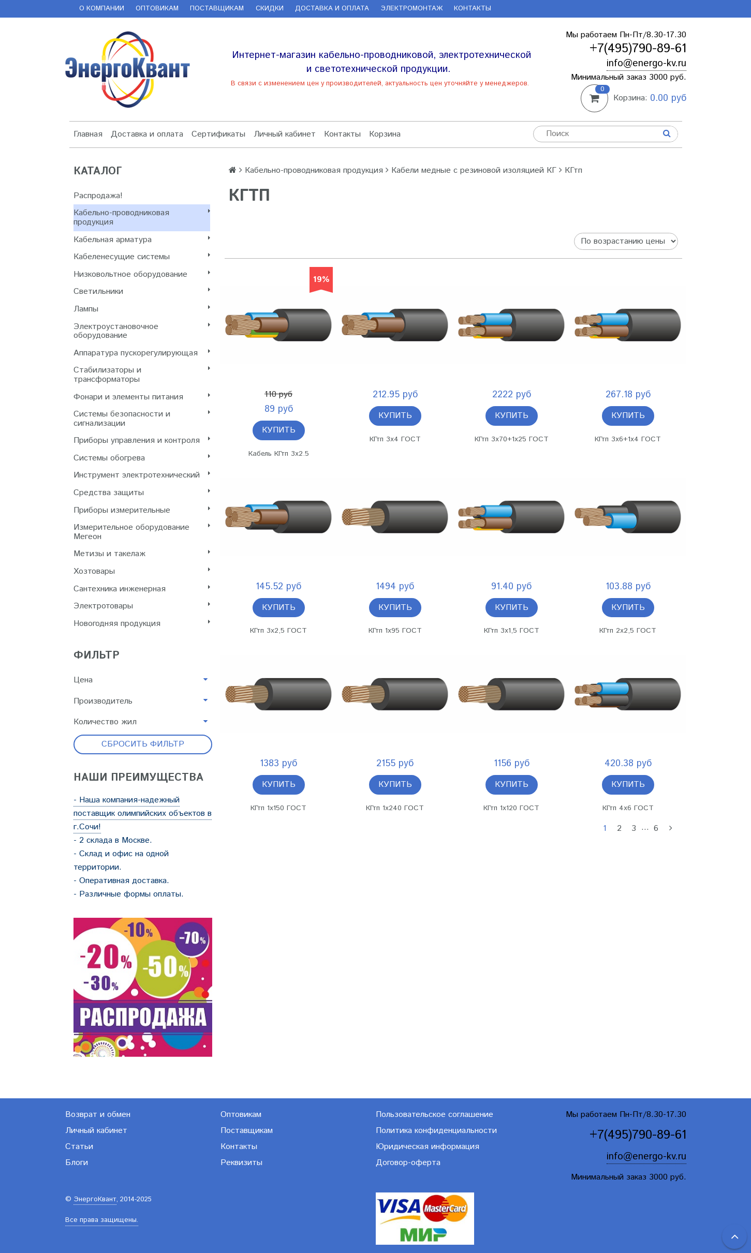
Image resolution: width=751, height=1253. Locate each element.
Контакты (472, 8)
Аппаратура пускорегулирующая (141, 353)
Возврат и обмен (97, 1115)
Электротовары (141, 606)
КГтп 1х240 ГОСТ (395, 808)
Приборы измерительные (141, 510)
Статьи (79, 1147)
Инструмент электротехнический (141, 475)
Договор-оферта (408, 1163)
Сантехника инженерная (141, 589)
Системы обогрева (141, 458)
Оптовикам (157, 8)
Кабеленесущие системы (141, 257)
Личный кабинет (285, 134)
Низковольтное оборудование (141, 274)
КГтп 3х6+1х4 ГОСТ (628, 439)
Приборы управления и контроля (141, 440)
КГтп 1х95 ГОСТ (395, 630)
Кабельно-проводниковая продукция (141, 217)
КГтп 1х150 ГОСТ (278, 808)
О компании (101, 8)
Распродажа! (98, 196)
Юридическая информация (427, 1147)
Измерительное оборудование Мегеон (141, 532)
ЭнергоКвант (94, 1199)
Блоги (76, 1163)
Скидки (270, 8)
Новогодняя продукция (141, 624)
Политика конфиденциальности (436, 1131)
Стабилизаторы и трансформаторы (141, 374)
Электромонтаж (412, 8)
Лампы (141, 309)
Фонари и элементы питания (141, 397)
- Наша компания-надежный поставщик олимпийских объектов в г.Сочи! (142, 813)
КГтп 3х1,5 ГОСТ (511, 630)
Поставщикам (217, 8)
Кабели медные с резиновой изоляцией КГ (473, 170)
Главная (87, 134)
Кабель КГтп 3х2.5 (278, 454)
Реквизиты (241, 1163)
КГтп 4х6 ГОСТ (628, 808)
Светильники (141, 291)
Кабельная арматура (141, 240)
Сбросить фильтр (142, 744)
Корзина (385, 134)
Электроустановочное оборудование (141, 331)
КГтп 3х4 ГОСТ (395, 439)
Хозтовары (141, 571)
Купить (279, 430)
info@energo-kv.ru (646, 63)
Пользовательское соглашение (434, 1115)
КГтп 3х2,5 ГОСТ (278, 630)
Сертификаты (218, 134)
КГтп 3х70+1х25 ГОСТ (512, 439)
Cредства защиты (141, 493)
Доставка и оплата (332, 8)
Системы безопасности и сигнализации (141, 418)
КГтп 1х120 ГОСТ (511, 808)
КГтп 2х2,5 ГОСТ (627, 630)
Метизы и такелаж (141, 554)
